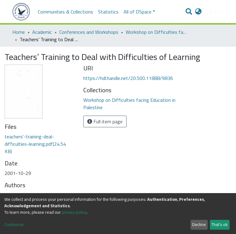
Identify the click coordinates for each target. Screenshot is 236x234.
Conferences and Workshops (88, 32)
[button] (198, 11)
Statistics (108, 11)
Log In (212, 11)
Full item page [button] (105, 121)
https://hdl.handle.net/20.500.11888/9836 (128, 78)
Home (18, 32)
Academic (42, 32)
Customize (14, 224)
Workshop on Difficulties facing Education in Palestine (156, 32)
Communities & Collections (65, 11)
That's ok (219, 224)
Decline (199, 224)
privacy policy (74, 212)
